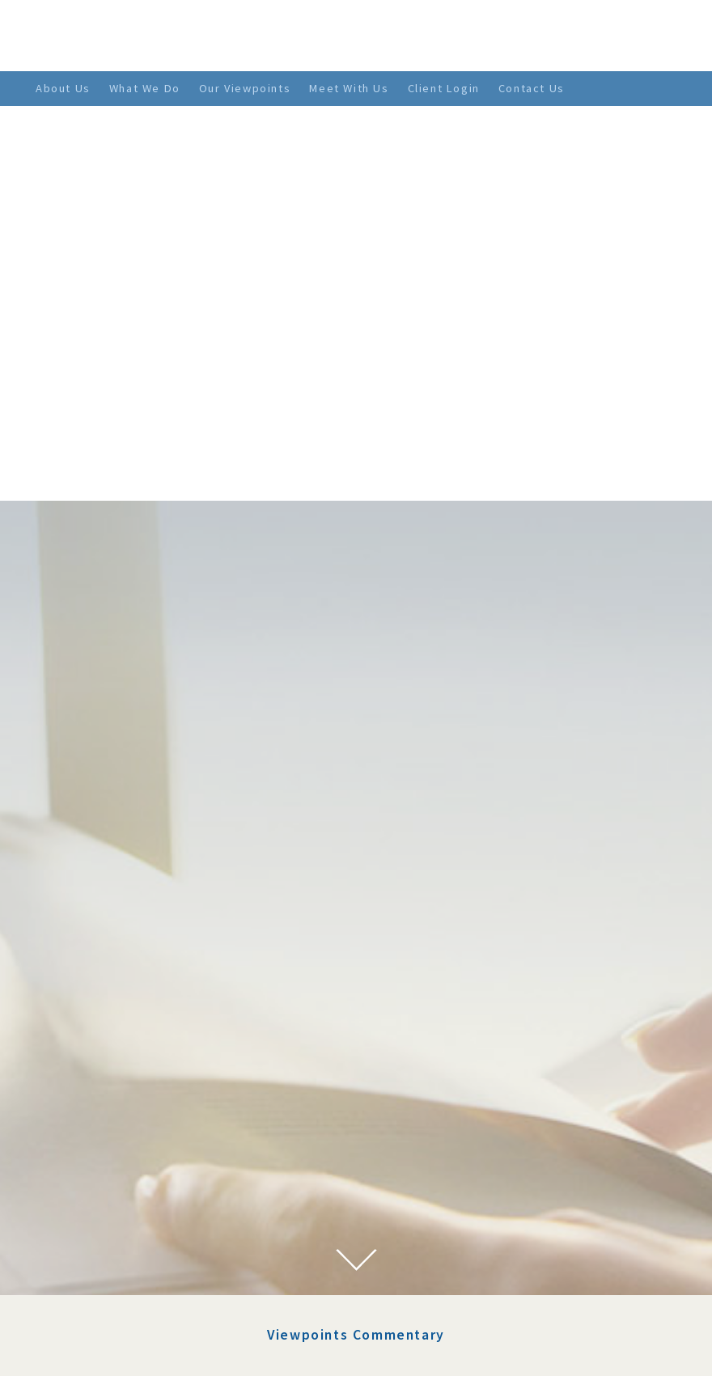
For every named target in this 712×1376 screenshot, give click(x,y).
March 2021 (106, 1266)
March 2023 (106, 971)
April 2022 (103, 1069)
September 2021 (118, 1187)
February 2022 (113, 1109)
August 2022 (108, 1010)
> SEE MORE (367, 1229)
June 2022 (100, 1030)
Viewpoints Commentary (356, 839)
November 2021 (117, 1148)
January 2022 (110, 1128)
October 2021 (110, 1168)
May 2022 (100, 1050)
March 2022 (106, 1089)
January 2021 (110, 1286)
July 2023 (100, 951)
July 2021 (100, 1206)
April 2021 (103, 1246)
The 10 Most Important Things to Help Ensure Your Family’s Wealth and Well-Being (436, 969)
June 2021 (100, 1227)
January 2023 (110, 990)
